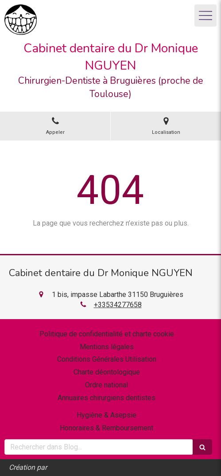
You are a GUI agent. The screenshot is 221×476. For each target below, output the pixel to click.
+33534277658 (118, 304)
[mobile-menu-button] (205, 15)
